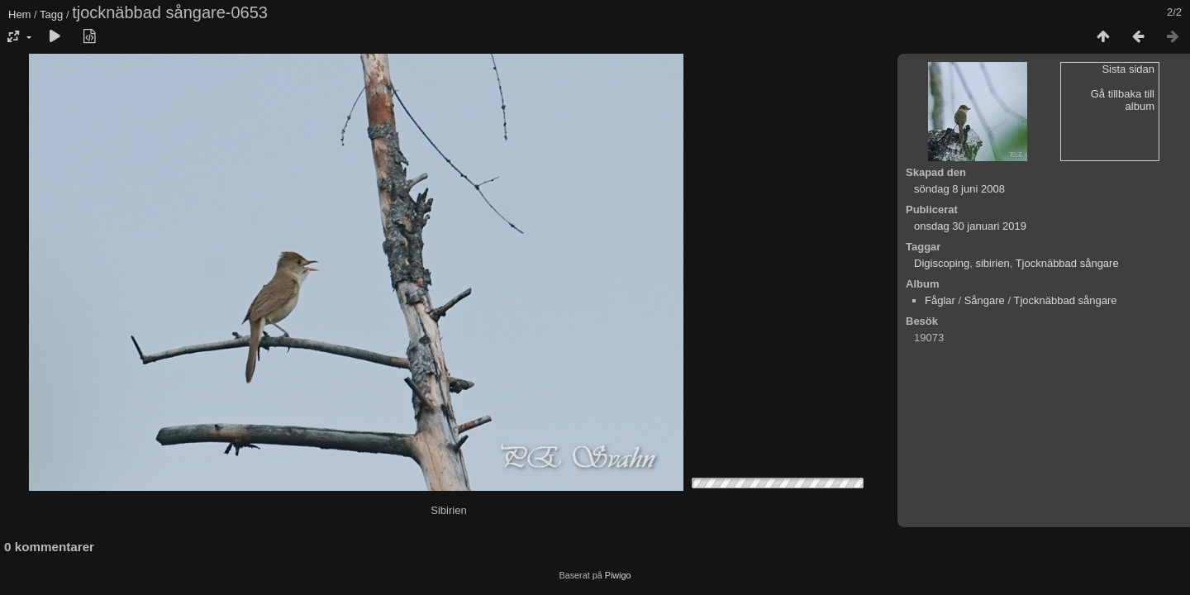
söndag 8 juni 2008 (959, 189)
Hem (19, 14)
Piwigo (618, 575)
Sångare (984, 300)
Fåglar (940, 300)
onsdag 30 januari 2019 (970, 226)
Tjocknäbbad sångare (1067, 263)
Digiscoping (941, 263)
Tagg (51, 14)
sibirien (992, 263)
